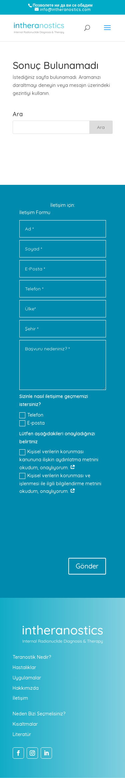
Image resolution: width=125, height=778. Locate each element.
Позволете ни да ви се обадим (63, 5)
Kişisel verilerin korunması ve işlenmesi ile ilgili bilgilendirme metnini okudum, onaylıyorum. (60, 484)
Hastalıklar (24, 667)
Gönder (87, 566)
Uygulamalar (27, 678)
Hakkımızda (26, 688)
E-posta (32, 423)
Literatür (22, 734)
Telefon (31, 415)
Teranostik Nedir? (32, 657)
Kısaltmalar (25, 724)
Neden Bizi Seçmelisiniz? (39, 714)
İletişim (20, 698)
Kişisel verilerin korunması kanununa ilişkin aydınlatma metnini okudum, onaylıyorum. (58, 460)
